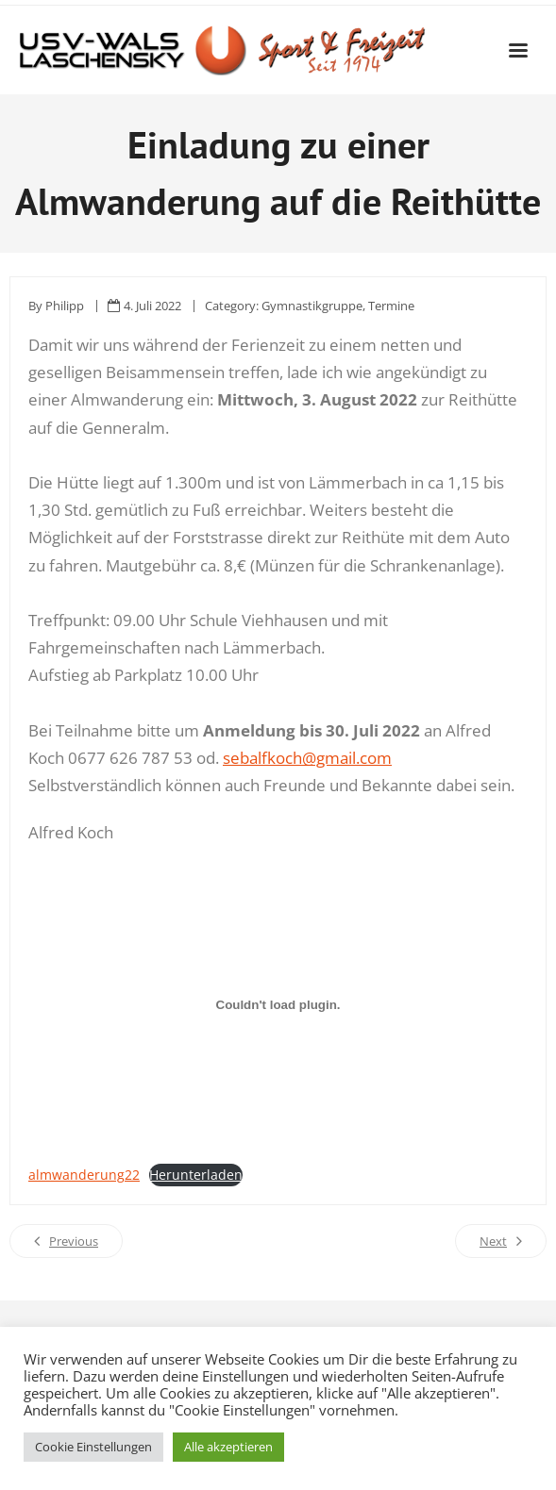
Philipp (64, 305)
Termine (391, 305)
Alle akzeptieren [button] (228, 1446)
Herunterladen (196, 1175)
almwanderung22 (84, 1175)
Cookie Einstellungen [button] (93, 1446)
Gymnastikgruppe (311, 305)
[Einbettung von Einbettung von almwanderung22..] (278, 1005)
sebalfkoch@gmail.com (307, 758)
